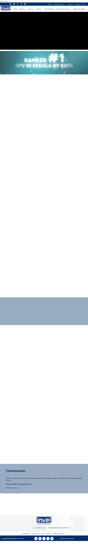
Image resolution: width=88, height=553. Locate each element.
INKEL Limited (20, 538)
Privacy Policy (26, 533)
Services (31, 9)
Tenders (50, 4)
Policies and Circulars (59, 533)
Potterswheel (70, 538)
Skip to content (4, 1)
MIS (83, 4)
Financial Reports (49, 9)
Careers (78, 4)
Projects (39, 9)
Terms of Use (35, 533)
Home (15, 9)
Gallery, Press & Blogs (80, 9)
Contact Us (71, 4)
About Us (22, 9)
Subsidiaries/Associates (63, 9)
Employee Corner (59, 4)
